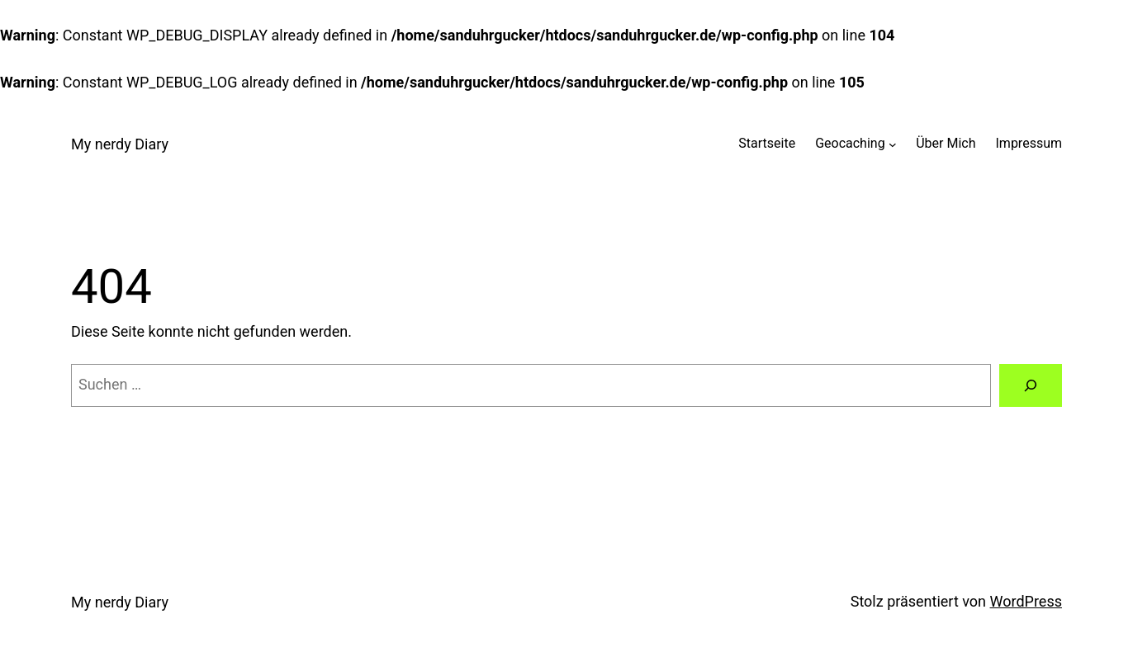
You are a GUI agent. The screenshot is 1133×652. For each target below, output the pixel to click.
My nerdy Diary (119, 144)
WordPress (1026, 601)
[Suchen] (1030, 385)
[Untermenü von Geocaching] (893, 143)
